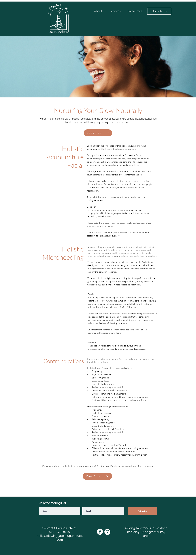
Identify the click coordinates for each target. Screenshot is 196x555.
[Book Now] (159, 11)
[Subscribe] (142, 511)
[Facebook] (100, 532)
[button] (98, 12)
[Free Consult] (97, 476)
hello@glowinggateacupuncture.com (60, 537)
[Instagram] (107, 532)
